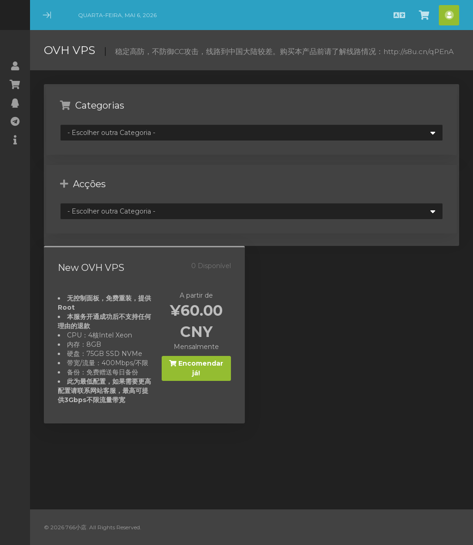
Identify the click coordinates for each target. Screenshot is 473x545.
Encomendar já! (196, 368)
